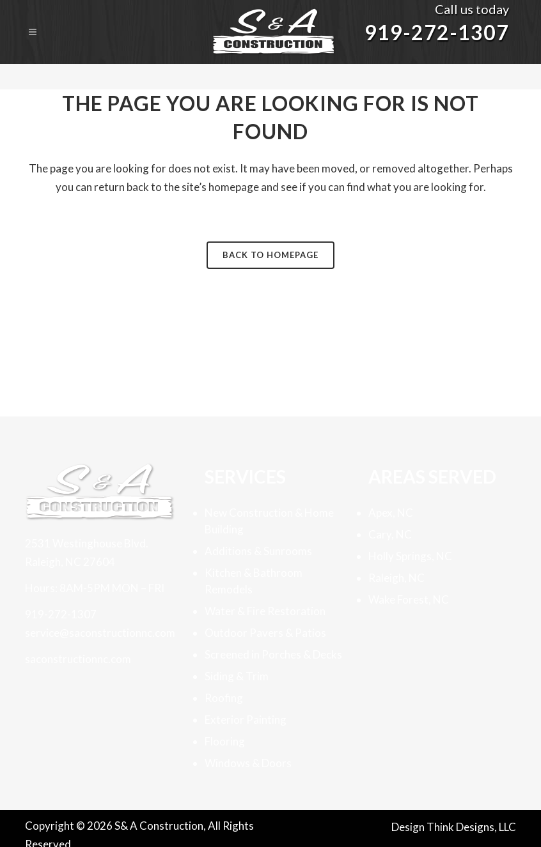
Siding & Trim (237, 676)
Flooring (225, 741)
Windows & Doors (248, 763)
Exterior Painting (245, 719)
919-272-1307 (437, 32)
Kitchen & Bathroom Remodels (253, 581)
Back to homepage (270, 255)
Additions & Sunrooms (258, 551)
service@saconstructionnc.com (100, 632)
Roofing (224, 698)
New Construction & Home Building (269, 521)
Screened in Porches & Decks (273, 654)
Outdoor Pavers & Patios (265, 632)
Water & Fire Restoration (265, 611)
